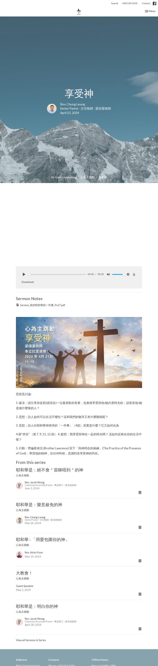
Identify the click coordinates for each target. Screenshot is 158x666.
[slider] (57, 274)
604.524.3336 (130, 3)
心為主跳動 (88, 177)
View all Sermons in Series (31, 640)
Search (114, 3)
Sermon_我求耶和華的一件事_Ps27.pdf (40, 305)
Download (28, 281)
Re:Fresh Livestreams (64, 177)
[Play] (24, 274)
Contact (146, 3)
